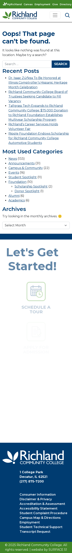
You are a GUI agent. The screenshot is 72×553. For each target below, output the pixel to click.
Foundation (17, 182)
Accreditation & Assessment (42, 504)
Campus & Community (25, 168)
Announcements (21, 163)
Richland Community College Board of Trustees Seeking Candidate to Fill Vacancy (38, 96)
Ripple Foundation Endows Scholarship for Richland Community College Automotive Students (38, 138)
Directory (65, 4)
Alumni (14, 196)
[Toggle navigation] (55, 15)
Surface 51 (58, 549)
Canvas (28, 4)
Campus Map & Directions (40, 518)
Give (55, 4)
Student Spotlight (22, 177)
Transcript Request (35, 531)
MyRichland (14, 4)
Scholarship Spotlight (31, 186)
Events (13, 172)
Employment (42, 4)
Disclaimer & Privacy (36, 499)
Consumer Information (38, 494)
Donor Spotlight (27, 191)
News (12, 159)
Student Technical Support (41, 527)
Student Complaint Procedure (43, 513)
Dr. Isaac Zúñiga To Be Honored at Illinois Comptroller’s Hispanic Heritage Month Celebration (37, 82)
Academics (16, 200)
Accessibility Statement (38, 508)
